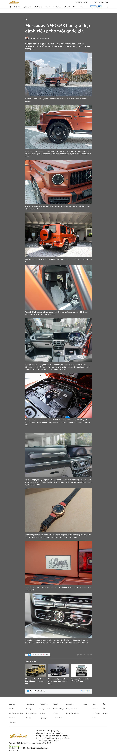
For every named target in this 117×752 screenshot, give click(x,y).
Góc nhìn (12, 718)
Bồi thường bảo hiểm (73, 713)
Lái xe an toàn (57, 718)
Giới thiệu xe (96, 713)
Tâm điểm (12, 722)
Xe (26, 19)
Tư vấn (94, 718)
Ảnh (81, 7)
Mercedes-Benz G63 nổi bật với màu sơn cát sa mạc (34, 681)
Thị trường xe (27, 7)
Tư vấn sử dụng (58, 709)
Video (75, 7)
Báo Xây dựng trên (41, 655)
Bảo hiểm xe (57, 7)
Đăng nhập (104, 2)
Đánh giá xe (38, 7)
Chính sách (13, 709)
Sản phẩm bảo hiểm (72, 709)
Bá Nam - (33, 38)
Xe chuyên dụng (31, 713)
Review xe (95, 709)
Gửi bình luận (85, 691)
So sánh (42, 713)
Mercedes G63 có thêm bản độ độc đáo (80, 680)
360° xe (16, 7)
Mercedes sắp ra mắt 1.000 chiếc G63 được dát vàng (58, 681)
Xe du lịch (29, 709)
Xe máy (28, 718)
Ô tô (104, 709)
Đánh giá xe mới (45, 709)
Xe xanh (67, 7)
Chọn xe (55, 713)
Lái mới (48, 7)
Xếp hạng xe (44, 718)
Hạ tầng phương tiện (16, 713)
